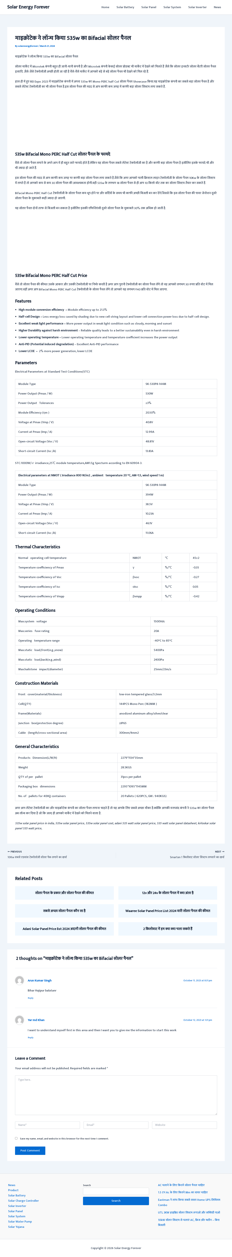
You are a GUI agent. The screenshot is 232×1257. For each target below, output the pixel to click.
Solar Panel (152, 7)
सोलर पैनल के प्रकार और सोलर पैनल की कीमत (64, 893)
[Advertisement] (116, 119)
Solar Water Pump (20, 1221)
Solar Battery (130, 7)
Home (111, 7)
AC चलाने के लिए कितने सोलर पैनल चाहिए (182, 1185)
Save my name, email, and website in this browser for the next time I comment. (64, 1139)
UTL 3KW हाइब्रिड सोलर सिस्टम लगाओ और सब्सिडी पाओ (191, 1212)
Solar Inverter (199, 7)
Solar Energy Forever (28, 7)
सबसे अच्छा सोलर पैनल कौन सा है (64, 911)
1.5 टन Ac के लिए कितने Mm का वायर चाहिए (184, 1193)
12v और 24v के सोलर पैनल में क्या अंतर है (168, 893)
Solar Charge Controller (24, 1200)
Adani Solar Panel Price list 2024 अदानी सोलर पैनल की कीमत (64, 929)
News (218, 7)
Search (87, 1186)
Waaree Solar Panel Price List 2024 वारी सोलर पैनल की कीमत (167, 911)
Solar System (175, 7)
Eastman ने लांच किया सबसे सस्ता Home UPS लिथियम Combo (190, 1203)
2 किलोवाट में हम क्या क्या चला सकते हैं (167, 929)
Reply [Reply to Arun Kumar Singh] (32, 998)
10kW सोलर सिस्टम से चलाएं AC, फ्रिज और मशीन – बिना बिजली (190, 1222)
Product (13, 1190)
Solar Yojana (16, 1226)
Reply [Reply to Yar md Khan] (32, 1038)
